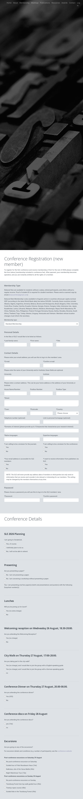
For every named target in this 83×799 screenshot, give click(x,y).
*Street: (7, 398)
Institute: (46, 374)
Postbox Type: (61, 389)
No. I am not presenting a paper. (17, 575)
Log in (78, 4)
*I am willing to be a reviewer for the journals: (20, 444)
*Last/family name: (11, 341)
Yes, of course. (11, 544)
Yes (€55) (9, 696)
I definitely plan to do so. (15, 548)
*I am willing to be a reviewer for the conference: (60, 444)
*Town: (6, 409)
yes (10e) (9, 724)
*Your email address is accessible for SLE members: (19, 460)
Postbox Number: (36, 389)
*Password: (8, 496)
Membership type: (10, 320)
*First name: (34, 341)
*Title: (58, 341)
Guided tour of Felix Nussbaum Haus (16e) (21, 765)
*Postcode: (34, 409)
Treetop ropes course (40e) (16, 788)
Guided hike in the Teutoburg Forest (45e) (21, 792)
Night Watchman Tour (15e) (16, 773)
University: (8, 374)
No (7, 615)
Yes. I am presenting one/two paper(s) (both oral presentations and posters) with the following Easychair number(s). (38, 586)
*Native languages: (11, 435)
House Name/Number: (12, 389)
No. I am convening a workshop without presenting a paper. (27, 579)
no (7, 673)
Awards (64, 3)
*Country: (59, 409)
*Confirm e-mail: (49, 361)
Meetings (34, 3)
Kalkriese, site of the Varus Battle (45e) (20, 769)
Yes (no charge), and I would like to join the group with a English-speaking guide (34, 665)
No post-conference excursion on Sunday (21, 780)
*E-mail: (7, 361)
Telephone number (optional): (14, 418)
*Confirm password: (50, 496)
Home (9, 3)
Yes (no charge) (12, 638)
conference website (65, 751)
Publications (45, 3)
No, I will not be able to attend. (17, 551)
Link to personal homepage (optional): (56, 418)
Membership (24, 3)
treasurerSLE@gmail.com (18, 295)
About (15, 3)
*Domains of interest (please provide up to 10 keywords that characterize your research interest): (39, 427)
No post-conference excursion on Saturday (21, 762)
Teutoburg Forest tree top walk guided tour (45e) (23, 784)
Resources (56, 3)
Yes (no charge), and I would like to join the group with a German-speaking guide (35, 669)
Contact (72, 3)
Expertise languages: (50, 435)
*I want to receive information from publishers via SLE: (61, 460)
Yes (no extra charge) (14, 611)
